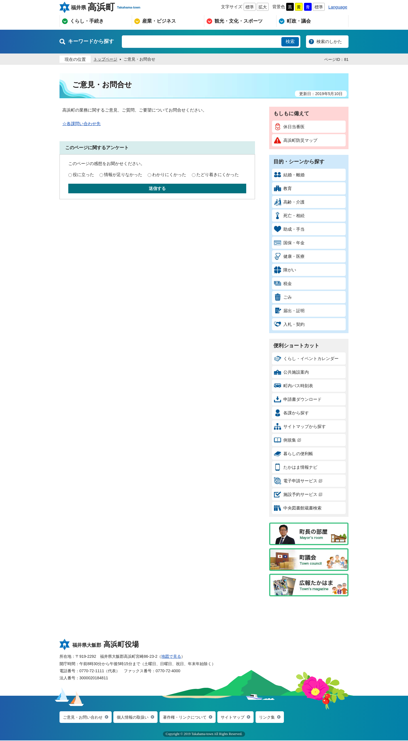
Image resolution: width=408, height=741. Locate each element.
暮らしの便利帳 (293, 453)
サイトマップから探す (300, 426)
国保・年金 (289, 242)
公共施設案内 (291, 372)
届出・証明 (289, 310)
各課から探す (291, 412)
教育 (283, 188)
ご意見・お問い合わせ (84, 717)
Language (337, 7)
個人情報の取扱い (137, 717)
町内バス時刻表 (293, 385)
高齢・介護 (289, 201)
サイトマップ (241, 717)
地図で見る (171, 656)
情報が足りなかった (123, 174)
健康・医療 (289, 256)
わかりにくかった (169, 174)
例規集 (287, 440)
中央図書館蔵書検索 (298, 507)
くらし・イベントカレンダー (306, 358)
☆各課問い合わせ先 (81, 123)
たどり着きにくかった (217, 174)
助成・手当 (289, 229)
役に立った (83, 174)
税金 (283, 283)
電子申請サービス (298, 480)
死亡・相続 (289, 215)
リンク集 (277, 717)
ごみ (283, 297)
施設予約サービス (298, 494)
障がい (285, 269)
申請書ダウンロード (298, 399)
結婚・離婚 (289, 174)
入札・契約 (289, 324)
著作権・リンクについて (191, 717)
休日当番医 (289, 126)
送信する (157, 188)
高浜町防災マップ (295, 140)
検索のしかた (329, 41)
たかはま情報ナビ (295, 467)
